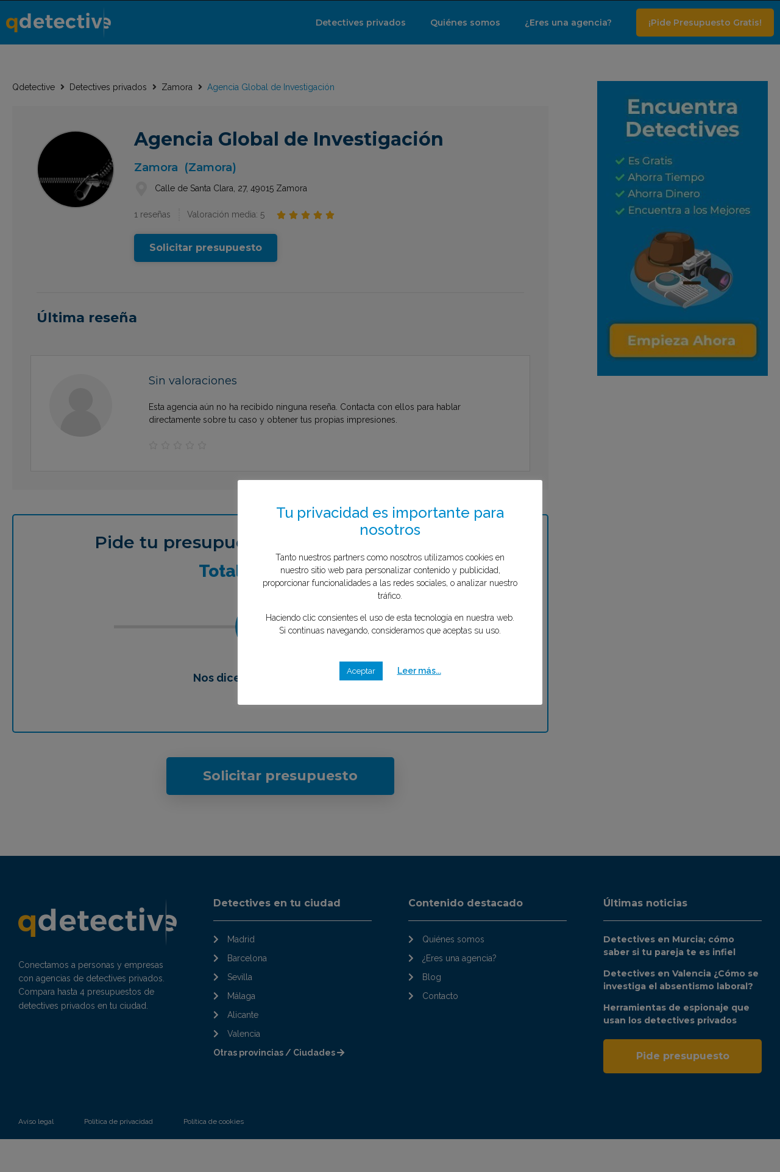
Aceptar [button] (361, 671)
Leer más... (419, 671)
